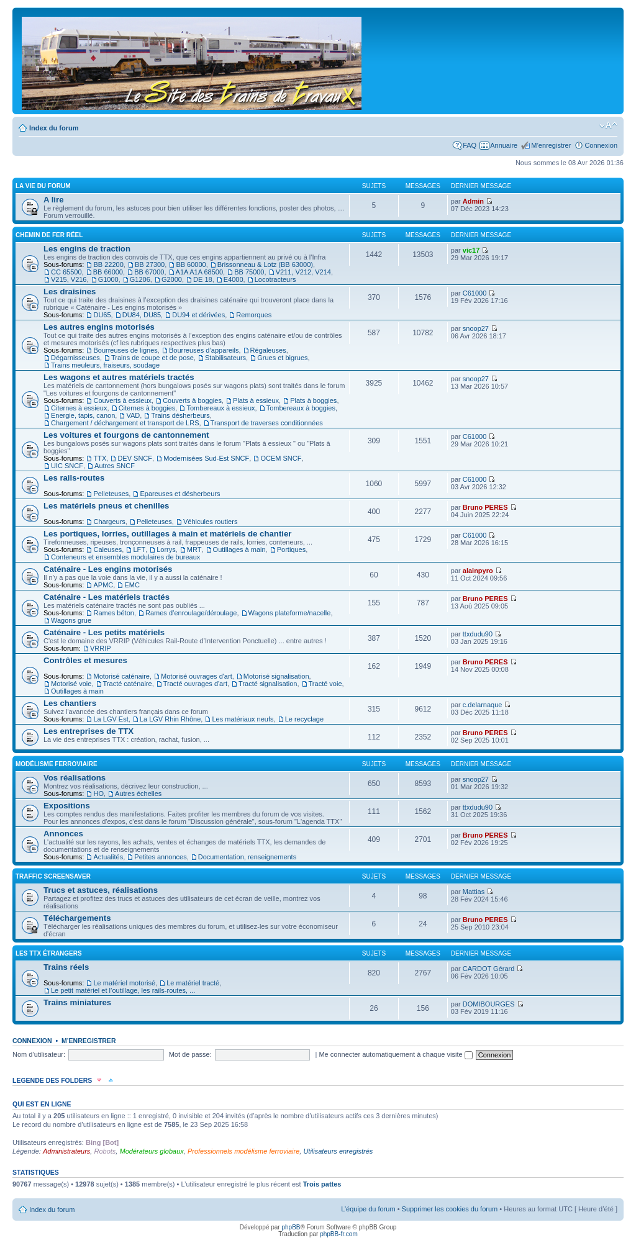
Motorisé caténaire (121, 676)
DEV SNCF (134, 458)
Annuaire (503, 145)
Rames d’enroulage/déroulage (191, 613)
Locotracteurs (275, 279)
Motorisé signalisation (276, 676)
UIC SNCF (67, 465)
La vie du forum (43, 186)
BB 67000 (149, 272)
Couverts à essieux (122, 400)
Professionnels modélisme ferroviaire (243, 1151)
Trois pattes (322, 1184)
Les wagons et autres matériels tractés (118, 377)
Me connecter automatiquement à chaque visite (395, 1054)
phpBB (290, 1227)
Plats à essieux (256, 400)
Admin (473, 201)
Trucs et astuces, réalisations (100, 890)
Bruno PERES (485, 507)
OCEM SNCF (280, 458)
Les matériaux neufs (242, 719)
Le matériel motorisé (124, 983)
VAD (133, 415)
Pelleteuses (111, 493)
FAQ (469, 145)
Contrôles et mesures (85, 660)
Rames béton (113, 613)
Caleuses (107, 549)
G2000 (171, 279)
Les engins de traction (86, 248)
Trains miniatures (77, 1002)
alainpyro (478, 570)
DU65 (102, 315)
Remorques (253, 315)
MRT (194, 549)
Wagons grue (71, 620)
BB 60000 (191, 264)
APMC (103, 585)
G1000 (108, 279)
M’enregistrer (551, 145)
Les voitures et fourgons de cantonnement (126, 435)
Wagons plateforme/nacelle (289, 613)
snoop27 (476, 328)
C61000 (475, 293)
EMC (131, 585)
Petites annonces (160, 857)
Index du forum (53, 128)
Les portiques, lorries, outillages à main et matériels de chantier (167, 533)
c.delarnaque (482, 704)
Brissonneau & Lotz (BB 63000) (265, 264)
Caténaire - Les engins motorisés (107, 569)
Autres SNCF (114, 465)
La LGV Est (110, 719)
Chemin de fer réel (49, 235)
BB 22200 (108, 264)
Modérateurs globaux (151, 1151)
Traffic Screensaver (53, 876)
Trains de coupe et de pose (152, 357)
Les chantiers (69, 703)
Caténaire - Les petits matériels (104, 632)
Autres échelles (138, 793)
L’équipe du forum (368, 1209)
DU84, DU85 (141, 315)
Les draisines (69, 291)
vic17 (471, 250)
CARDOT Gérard (489, 968)
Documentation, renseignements (247, 857)
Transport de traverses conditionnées (267, 423)
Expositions (66, 805)
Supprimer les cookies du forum (450, 1209)
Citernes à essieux (79, 408)
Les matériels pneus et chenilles (106, 505)
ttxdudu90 (478, 634)
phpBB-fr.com (339, 1234)
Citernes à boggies (147, 408)
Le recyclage (304, 719)
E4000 (233, 279)
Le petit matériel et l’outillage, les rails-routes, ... (123, 990)
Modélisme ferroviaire (57, 764)
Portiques (291, 549)
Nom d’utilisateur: (38, 1054)
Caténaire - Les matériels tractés (106, 597)
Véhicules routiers (210, 521)
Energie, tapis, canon (83, 415)
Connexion (600, 145)
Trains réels (66, 967)
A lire (53, 199)
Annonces (63, 833)
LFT (139, 549)
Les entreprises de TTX (88, 731)
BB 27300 (150, 264)
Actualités (108, 857)
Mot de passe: (190, 1054)
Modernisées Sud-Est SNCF (206, 458)
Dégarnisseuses (75, 357)
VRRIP (100, 648)
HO (98, 793)
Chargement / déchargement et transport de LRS (125, 423)
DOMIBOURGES (489, 1004)
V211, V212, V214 (303, 272)
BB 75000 (249, 272)
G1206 (140, 279)
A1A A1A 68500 (199, 272)
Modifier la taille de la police (608, 125)
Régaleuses (268, 350)
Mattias (473, 891)
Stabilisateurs (225, 357)
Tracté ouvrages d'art (195, 683)
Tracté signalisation (267, 683)
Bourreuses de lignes (125, 350)
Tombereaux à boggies (300, 408)
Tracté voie (325, 683)
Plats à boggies (313, 400)
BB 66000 (108, 272)
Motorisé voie (71, 683)
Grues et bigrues (282, 357)
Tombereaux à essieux (220, 408)
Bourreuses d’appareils (204, 350)
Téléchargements (77, 918)
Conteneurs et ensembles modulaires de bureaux (125, 557)
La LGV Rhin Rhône (170, 719)
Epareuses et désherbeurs (180, 493)
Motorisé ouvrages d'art (196, 676)
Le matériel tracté (192, 983)
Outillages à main (239, 549)
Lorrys (166, 549)
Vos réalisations (74, 777)
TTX (99, 458)
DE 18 (202, 279)
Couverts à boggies (192, 400)
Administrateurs (66, 1151)
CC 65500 (66, 272)
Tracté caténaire (127, 683)
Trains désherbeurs (180, 415)
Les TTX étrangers (49, 953)
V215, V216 (69, 279)
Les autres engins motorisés (99, 327)
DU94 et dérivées (198, 315)
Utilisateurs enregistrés (338, 1151)
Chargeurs (109, 521)
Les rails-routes (73, 477)
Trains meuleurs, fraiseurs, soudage (105, 365)
